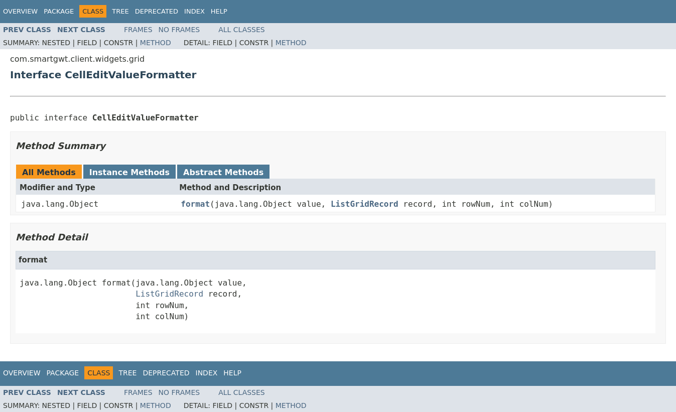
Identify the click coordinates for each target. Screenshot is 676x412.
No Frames (179, 30)
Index (194, 11)
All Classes (241, 30)
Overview (20, 11)
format (195, 204)
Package (59, 11)
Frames (138, 30)
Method (155, 43)
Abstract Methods (223, 172)
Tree (120, 11)
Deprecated (156, 11)
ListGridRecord (364, 204)
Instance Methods (129, 172)
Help (219, 11)
